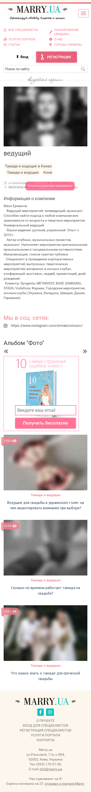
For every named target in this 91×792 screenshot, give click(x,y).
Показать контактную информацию (50, 185)
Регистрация (59, 57)
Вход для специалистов (45, 725)
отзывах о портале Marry (64, 783)
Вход (24, 57)
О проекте (45, 721)
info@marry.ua (51, 769)
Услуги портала (45, 735)
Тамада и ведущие (46, 495)
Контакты (46, 740)
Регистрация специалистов (45, 730)
